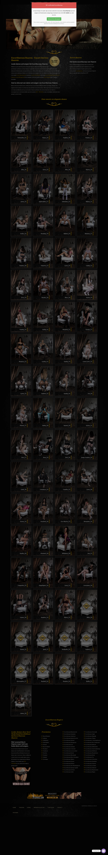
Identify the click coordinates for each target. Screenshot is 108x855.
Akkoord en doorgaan (54, 19)
